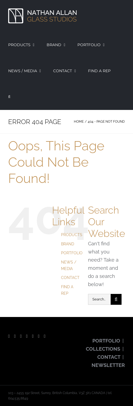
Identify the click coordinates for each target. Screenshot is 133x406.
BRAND (67, 244)
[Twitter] (15, 336)
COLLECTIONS (103, 349)
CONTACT (70, 277)
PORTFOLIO (72, 253)
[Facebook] (9, 336)
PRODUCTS (71, 235)
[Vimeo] (39, 336)
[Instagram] (27, 336)
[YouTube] (21, 336)
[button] (9, 97)
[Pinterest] (33, 336)
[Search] (116, 299)
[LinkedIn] (45, 336)
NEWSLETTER (108, 365)
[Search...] (99, 299)
